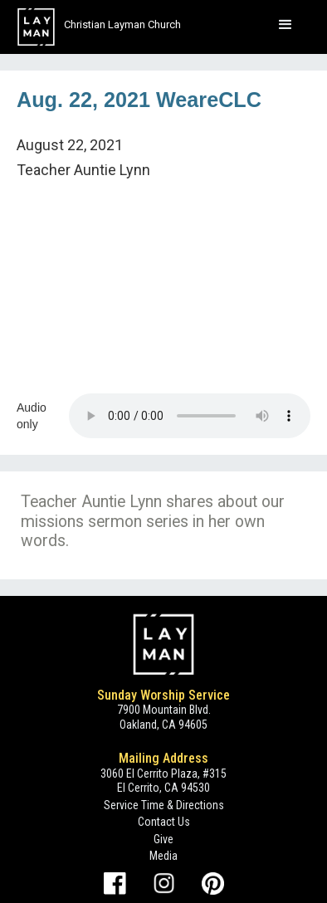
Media (163, 855)
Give (163, 839)
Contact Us (164, 821)
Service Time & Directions (164, 805)
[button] (285, 25)
